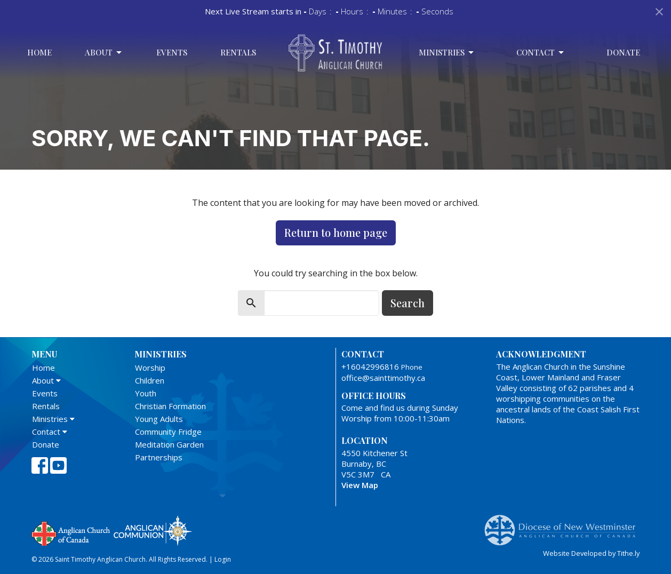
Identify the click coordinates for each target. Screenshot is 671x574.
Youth (145, 393)
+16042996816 (370, 366)
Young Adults (159, 418)
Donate (623, 52)
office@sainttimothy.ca (383, 377)
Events (171, 52)
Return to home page (335, 232)
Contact (540, 52)
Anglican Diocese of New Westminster (564, 525)
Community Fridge (168, 431)
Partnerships (158, 457)
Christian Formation (170, 406)
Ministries (447, 52)
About (104, 52)
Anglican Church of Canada (71, 532)
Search (407, 303)
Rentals (238, 52)
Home (39, 52)
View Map (359, 485)
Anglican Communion (153, 530)
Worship (150, 367)
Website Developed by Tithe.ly (591, 553)
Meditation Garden (169, 444)
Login (222, 559)
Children (149, 380)
